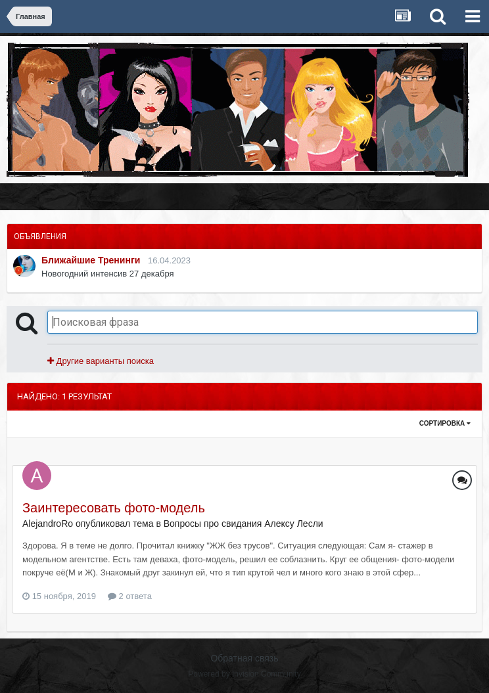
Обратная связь (244, 658)
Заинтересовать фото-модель (113, 508)
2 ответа (130, 596)
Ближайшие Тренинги (90, 260)
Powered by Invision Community (244, 674)
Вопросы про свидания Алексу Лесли (243, 523)
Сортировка (445, 423)
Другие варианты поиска (100, 361)
